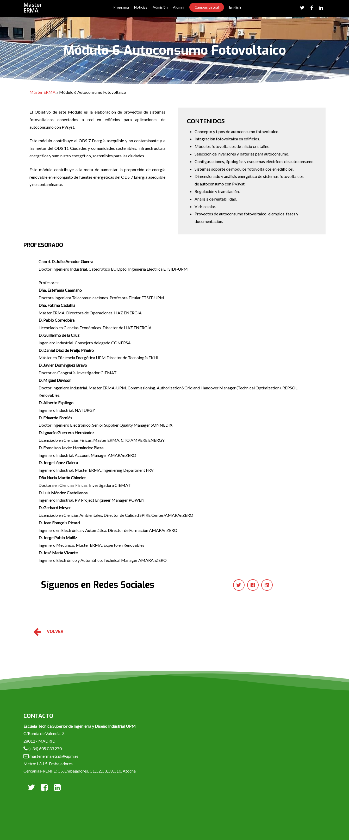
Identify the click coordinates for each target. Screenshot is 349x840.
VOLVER (55, 631)
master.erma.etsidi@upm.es (53, 756)
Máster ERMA (32, 8)
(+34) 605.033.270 (45, 748)
